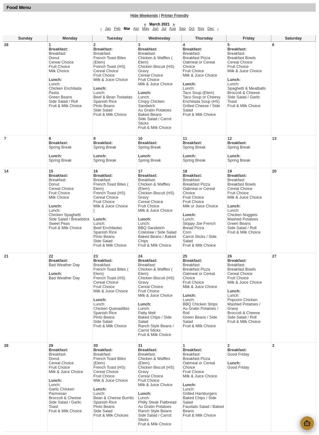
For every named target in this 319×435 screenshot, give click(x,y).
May (145, 28)
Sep (182, 28)
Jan (108, 28)
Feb (117, 28)
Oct (192, 28)
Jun (155, 28)
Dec (210, 28)
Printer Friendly (175, 15)
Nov (201, 28)
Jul (163, 28)
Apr (136, 28)
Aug (172, 28)
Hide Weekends (144, 15)
